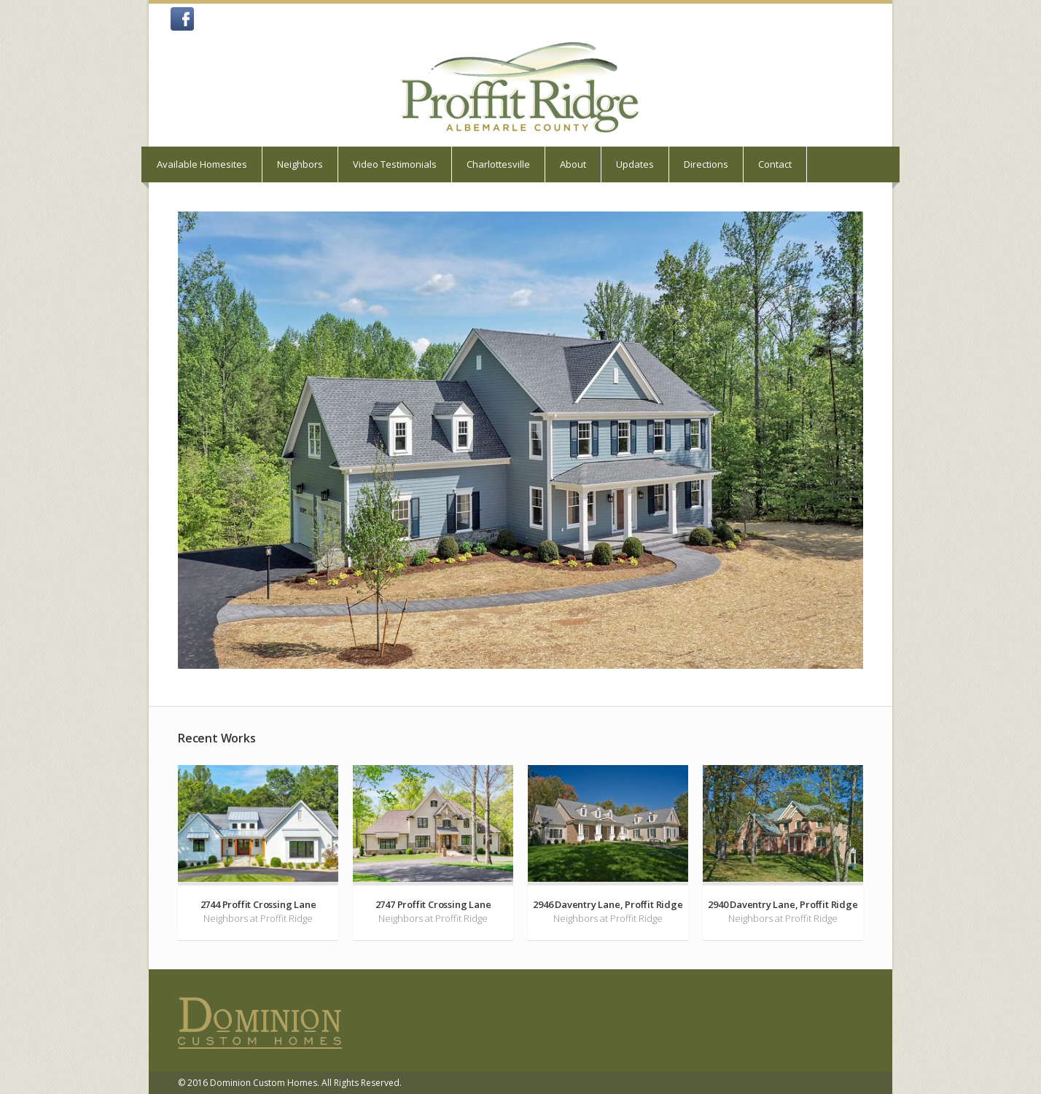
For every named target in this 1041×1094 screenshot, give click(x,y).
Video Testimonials (395, 164)
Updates (635, 164)
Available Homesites (202, 164)
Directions (706, 164)
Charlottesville (498, 164)
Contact (775, 164)
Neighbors (300, 164)
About (573, 164)
